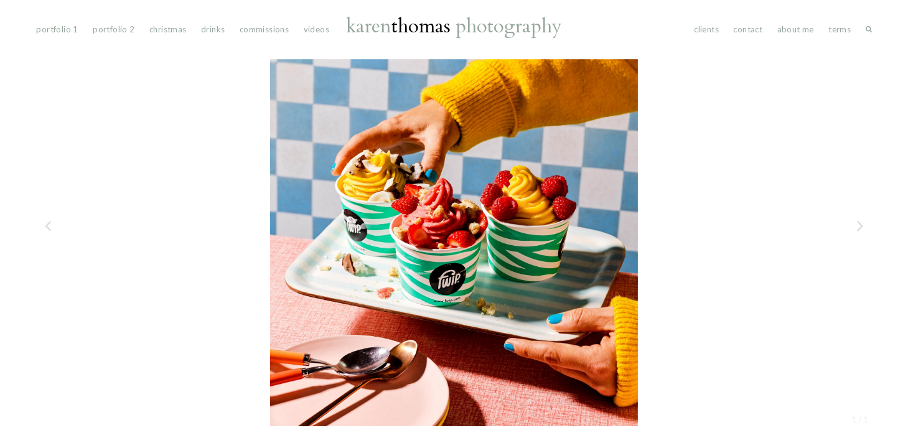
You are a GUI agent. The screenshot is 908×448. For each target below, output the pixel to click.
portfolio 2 (113, 29)
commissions (264, 29)
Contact (747, 29)
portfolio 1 (57, 29)
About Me (795, 29)
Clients (706, 29)
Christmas (168, 29)
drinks (213, 29)
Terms (839, 29)
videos (316, 29)
